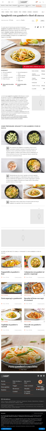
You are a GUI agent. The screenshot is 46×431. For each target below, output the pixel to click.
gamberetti (22, 111)
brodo (19, 75)
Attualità (15, 5)
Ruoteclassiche (24, 401)
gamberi (17, 111)
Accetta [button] (41, 428)
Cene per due (35, 11)
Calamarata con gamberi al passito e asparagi (34, 273)
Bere (10, 5)
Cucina (7, 5)
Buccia (38, 388)
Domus (2, 401)
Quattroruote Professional (10, 402)
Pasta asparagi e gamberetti (11, 298)
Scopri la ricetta (18, 277)
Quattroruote (18, 401)
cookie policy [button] (3, 417)
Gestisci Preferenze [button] (6, 428)
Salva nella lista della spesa (8, 85)
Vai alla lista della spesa (21, 85)
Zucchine (7, 11)
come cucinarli (8, 110)
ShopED (21, 402)
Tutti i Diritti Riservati (29, 406)
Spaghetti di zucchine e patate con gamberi (14, 118)
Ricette (3, 5)
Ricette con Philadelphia (39, 6)
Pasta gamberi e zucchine (23, 366)
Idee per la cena (28, 6)
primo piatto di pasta (18, 97)
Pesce (3, 11)
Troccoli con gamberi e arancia (32, 326)
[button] (43, 12)
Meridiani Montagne (12, 401)
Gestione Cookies (8, 407)
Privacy (35, 406)
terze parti (17, 418)
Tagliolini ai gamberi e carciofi (9, 326)
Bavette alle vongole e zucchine (20, 116)
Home (2, 9)
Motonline (30, 401)
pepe (19, 80)
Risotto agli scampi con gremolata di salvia (10, 117)
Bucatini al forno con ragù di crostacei (34, 299)
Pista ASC (3, 402)
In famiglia (29, 11)
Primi (9, 9)
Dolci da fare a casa (21, 6)
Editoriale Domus (35, 401)
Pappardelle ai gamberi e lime (10, 273)
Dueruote (6, 401)
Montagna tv (41, 401)
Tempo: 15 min (23, 369)
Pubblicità (17, 402)
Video (33, 5)
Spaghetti (15, 11)
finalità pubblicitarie (25, 420)
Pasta (11, 11)
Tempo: (6, 277)
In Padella (24, 11)
